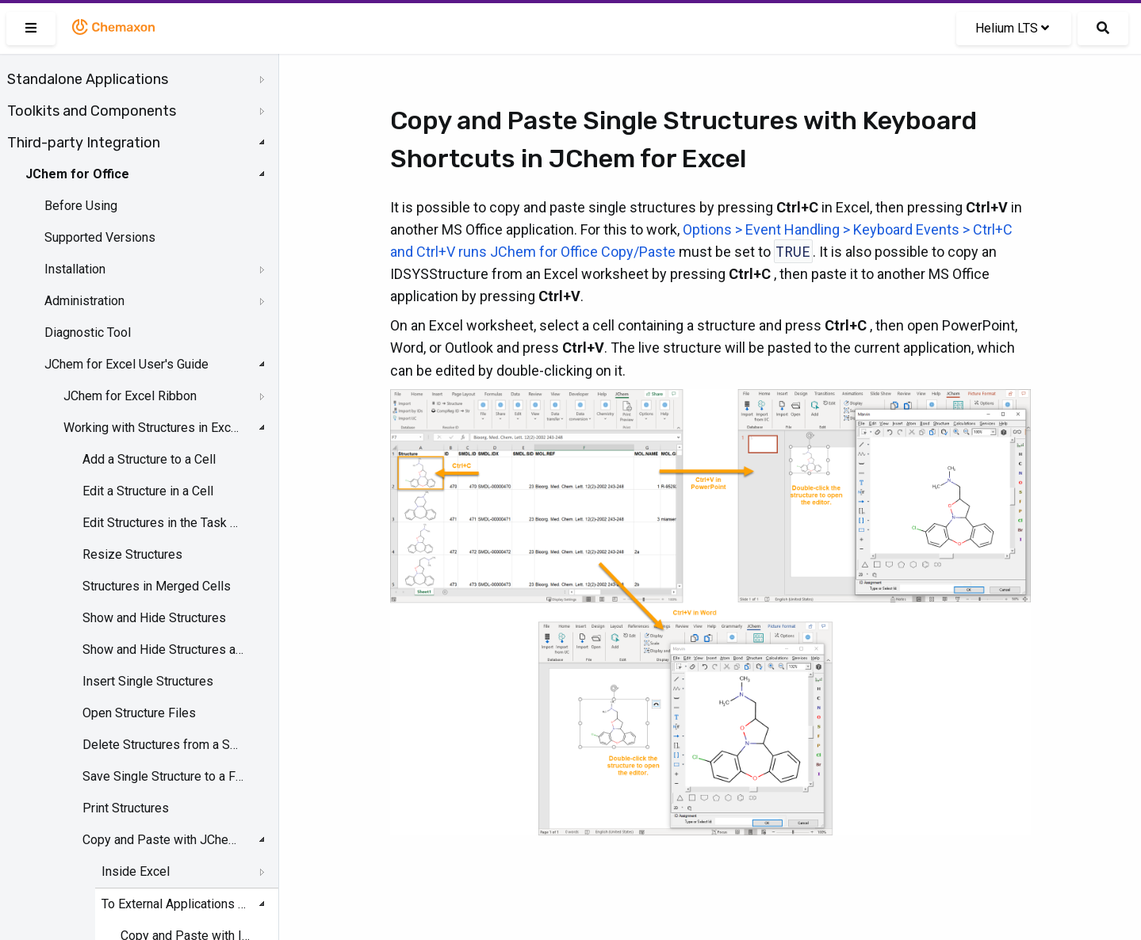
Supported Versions (99, 237)
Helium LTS (1012, 28)
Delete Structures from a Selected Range (163, 744)
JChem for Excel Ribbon (130, 395)
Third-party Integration (83, 142)
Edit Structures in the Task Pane (163, 522)
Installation (74, 269)
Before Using (80, 205)
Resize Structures (132, 554)
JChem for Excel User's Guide (126, 364)
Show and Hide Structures (154, 617)
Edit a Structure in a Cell (147, 491)
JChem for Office (77, 174)
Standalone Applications (87, 79)
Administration (84, 300)
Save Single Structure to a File (163, 776)
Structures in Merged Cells (156, 586)
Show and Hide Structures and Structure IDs (163, 649)
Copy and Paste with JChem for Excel (163, 839)
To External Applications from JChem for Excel (174, 903)
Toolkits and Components (91, 111)
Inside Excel (135, 871)
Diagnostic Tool (87, 332)
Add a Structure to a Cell (149, 459)
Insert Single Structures (147, 681)
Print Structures (125, 808)
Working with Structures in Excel (151, 427)
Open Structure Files (139, 712)
